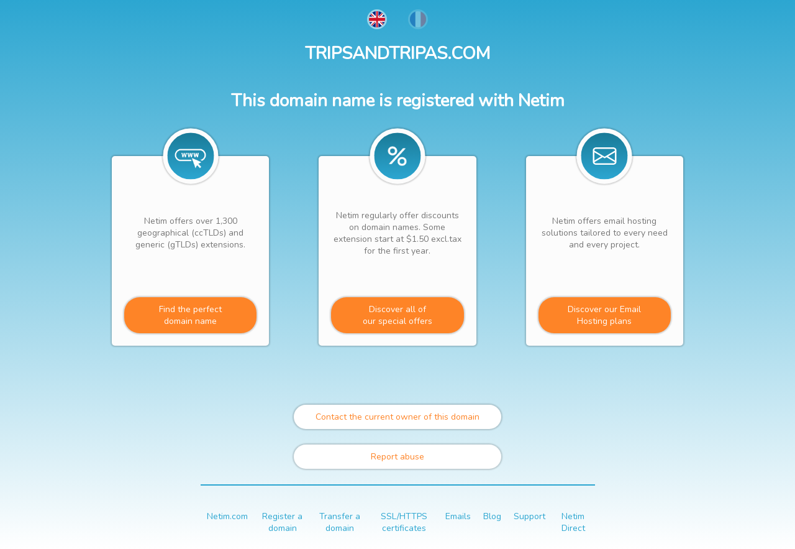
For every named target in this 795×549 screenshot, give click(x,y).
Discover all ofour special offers (397, 315)
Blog (492, 516)
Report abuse (397, 457)
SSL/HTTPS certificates (404, 522)
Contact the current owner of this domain (397, 417)
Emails (458, 516)
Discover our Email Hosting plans (604, 315)
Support (529, 516)
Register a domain (282, 522)
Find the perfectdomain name (190, 315)
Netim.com (227, 516)
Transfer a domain (339, 522)
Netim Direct (573, 522)
